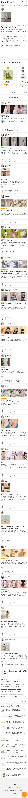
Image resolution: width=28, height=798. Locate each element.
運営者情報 (7, 790)
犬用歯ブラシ (17, 696)
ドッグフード (20, 694)
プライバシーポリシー (19, 790)
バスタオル (3, 677)
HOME (14, 784)
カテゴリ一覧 (10, 787)
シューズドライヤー (12, 689)
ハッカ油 (19, 689)
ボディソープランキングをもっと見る (19, 92)
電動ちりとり (9, 686)
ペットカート (11, 696)
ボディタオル (23, 677)
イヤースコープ (4, 689)
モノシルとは (17, 787)
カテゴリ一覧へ (24, 701)
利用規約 (12, 790)
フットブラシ (14, 679)
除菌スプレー (10, 681)
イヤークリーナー (16, 686)
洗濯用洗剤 (15, 681)
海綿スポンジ (8, 679)
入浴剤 (18, 677)
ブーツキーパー (4, 691)
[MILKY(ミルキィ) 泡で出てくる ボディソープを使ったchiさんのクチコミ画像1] (6, 17)
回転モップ (3, 686)
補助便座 (22, 684)
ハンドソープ (4, 681)
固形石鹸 (20, 679)
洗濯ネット (3, 684)
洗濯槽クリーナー (10, 684)
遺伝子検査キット (12, 694)
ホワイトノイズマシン (12, 691)
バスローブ (8, 677)
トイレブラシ (17, 684)
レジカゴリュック (4, 694)
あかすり (3, 679)
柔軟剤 (20, 681)
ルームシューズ (21, 691)
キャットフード (4, 696)
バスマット (14, 677)
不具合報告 (14, 793)
